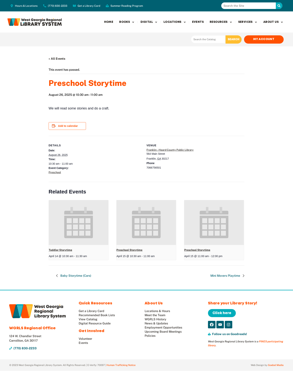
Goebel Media (275, 365)
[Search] (279, 5)
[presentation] (78, 222)
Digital (149, 22)
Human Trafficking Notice (121, 365)
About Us (273, 22)
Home (108, 22)
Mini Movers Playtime (225, 276)
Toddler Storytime (60, 250)
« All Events (57, 59)
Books (127, 22)
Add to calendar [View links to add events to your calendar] (68, 126)
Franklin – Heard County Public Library (170, 150)
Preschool (55, 172)
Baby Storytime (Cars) (75, 276)
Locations (175, 22)
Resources (221, 22)
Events (198, 22)
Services (247, 22)
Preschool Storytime (129, 250)
